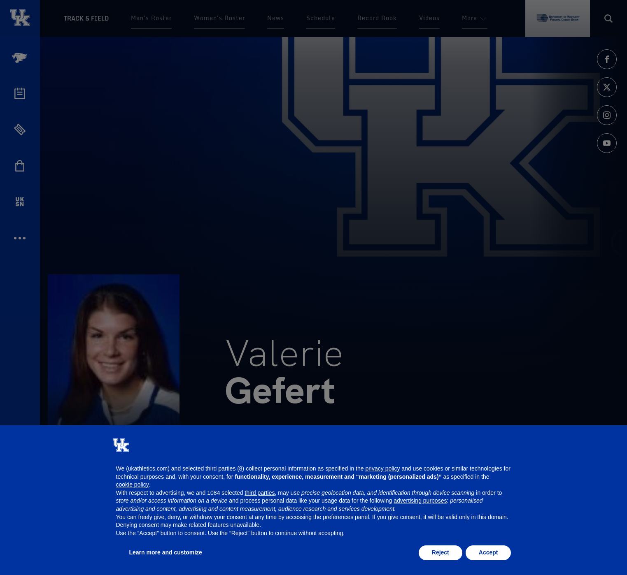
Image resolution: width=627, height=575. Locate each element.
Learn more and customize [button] (165, 552)
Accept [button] (488, 552)
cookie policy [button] (132, 484)
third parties (260, 492)
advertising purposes (420, 500)
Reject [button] (440, 552)
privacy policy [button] (382, 468)
